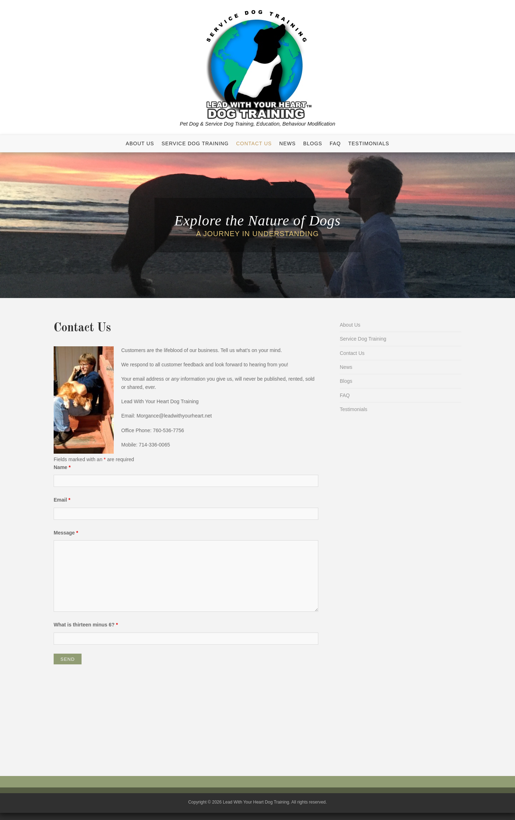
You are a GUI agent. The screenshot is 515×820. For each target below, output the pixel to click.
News (287, 143)
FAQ (335, 143)
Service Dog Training (195, 143)
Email (62, 500)
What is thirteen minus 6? (86, 625)
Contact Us (254, 143)
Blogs (312, 143)
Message (66, 533)
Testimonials (368, 143)
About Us (140, 143)
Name (62, 467)
